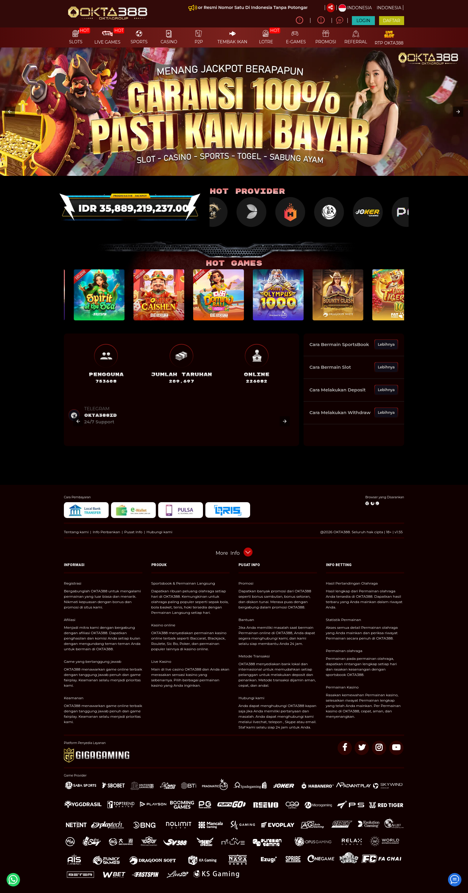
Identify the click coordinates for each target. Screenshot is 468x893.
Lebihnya (386, 344)
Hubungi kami (160, 532)
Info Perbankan (106, 532)
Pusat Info (133, 532)
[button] (10, 112)
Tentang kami (76, 532)
